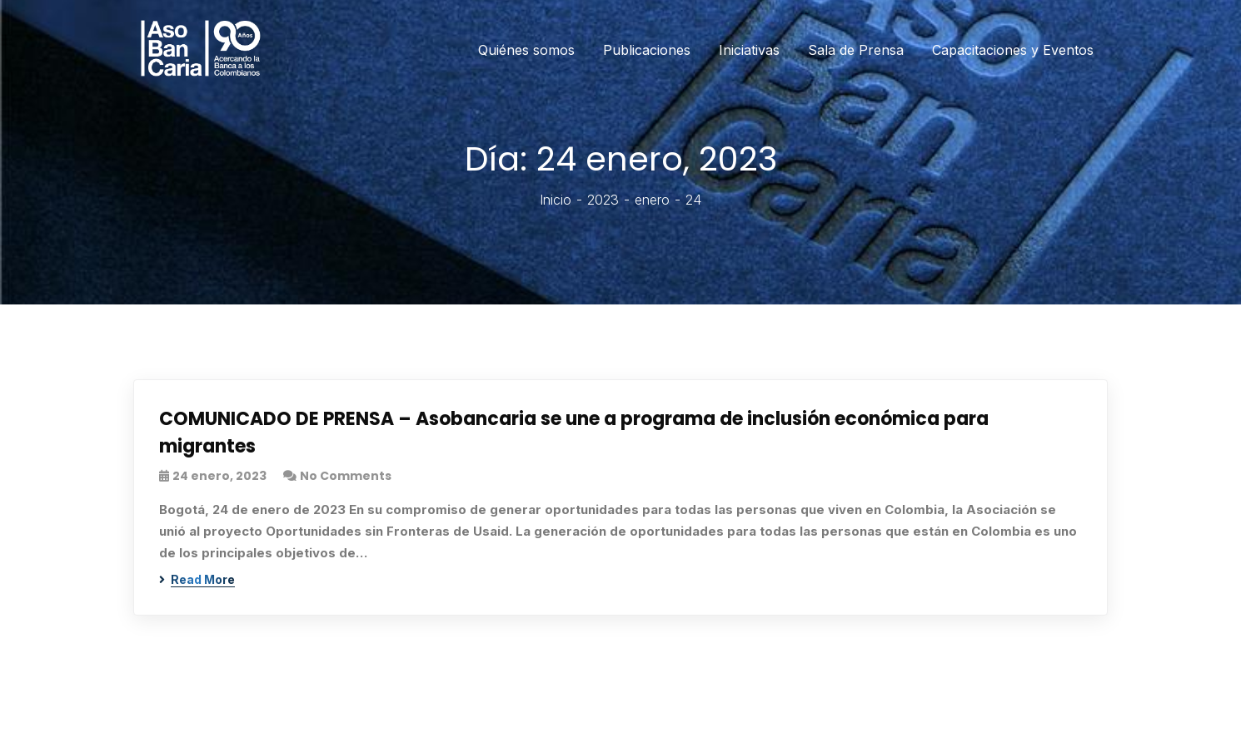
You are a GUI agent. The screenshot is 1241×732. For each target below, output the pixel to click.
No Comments (345, 475)
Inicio (555, 199)
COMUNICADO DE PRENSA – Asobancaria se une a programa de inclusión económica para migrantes (574, 432)
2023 (603, 199)
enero (652, 199)
